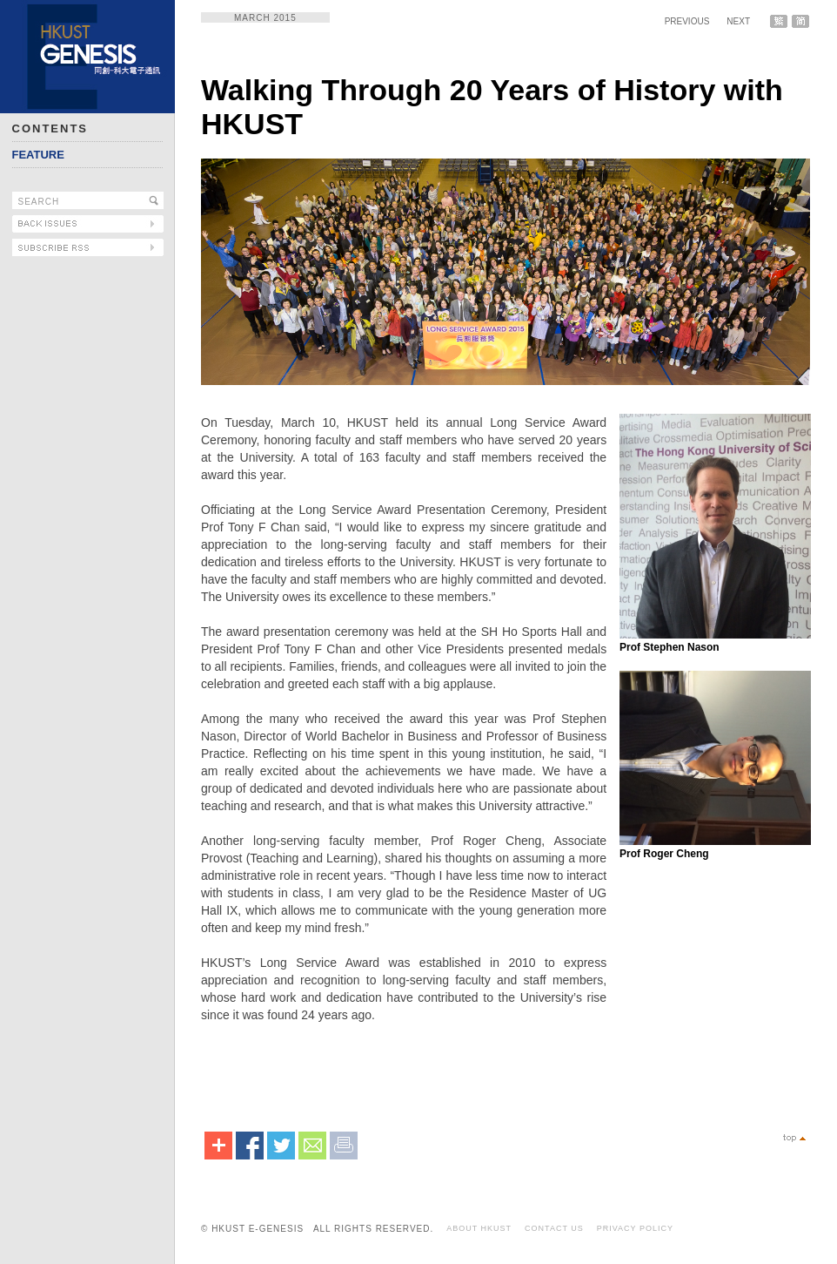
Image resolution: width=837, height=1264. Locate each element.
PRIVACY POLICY (635, 1228)
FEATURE (38, 154)
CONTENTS (50, 128)
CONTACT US (554, 1228)
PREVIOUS (687, 21)
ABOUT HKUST (479, 1228)
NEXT (738, 21)
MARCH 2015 (265, 18)
